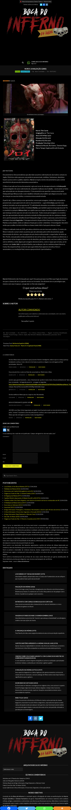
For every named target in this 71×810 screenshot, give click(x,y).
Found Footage (13, 334)
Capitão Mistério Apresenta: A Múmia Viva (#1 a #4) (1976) (22, 498)
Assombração (63, 333)
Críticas (17, 71)
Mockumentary (46, 334)
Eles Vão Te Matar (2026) (12, 516)
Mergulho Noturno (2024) (16, 781)
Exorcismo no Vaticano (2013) (13, 505)
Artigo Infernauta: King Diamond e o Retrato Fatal (19, 514)
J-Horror (20, 334)
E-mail (4, 458)
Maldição (39, 334)
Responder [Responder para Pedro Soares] (41, 367)
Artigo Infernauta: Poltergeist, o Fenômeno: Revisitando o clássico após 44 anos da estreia (32, 509)
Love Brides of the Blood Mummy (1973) (16, 486)
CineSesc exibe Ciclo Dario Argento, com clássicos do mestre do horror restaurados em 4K (31, 500)
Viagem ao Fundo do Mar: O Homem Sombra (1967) (20, 493)
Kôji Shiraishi (32, 334)
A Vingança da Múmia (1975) (13, 496)
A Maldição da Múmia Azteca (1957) (15, 503)
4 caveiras (56, 333)
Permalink (32, 367)
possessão (54, 334)
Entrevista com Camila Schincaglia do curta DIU (18, 491)
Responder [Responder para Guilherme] (40, 397)
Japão (25, 334)
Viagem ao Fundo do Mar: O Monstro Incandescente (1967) (22, 519)
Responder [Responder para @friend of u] (41, 389)
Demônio (5, 334)
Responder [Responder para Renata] (38, 417)
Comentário (6, 436)
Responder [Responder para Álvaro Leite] (41, 375)
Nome (4, 454)
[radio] (28, 295)
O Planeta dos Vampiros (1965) (20, 778)
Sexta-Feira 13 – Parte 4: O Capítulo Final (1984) (25, 345)
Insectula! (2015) (9, 507)
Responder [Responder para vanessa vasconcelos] (46, 405)
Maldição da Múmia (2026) (12, 489)
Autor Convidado (29, 309)
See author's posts (27, 321)
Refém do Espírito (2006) (21, 343)
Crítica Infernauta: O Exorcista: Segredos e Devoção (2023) (22, 512)
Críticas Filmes (25, 71)
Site (4, 461)
